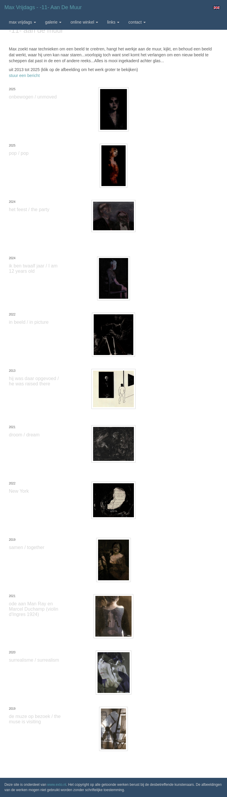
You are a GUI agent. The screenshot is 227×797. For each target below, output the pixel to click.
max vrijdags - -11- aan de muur (43, 7)
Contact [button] (137, 22)
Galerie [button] (53, 22)
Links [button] (113, 22)
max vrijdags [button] (22, 22)
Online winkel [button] (84, 22)
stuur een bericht (24, 75)
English (216, 7)
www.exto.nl (56, 785)
